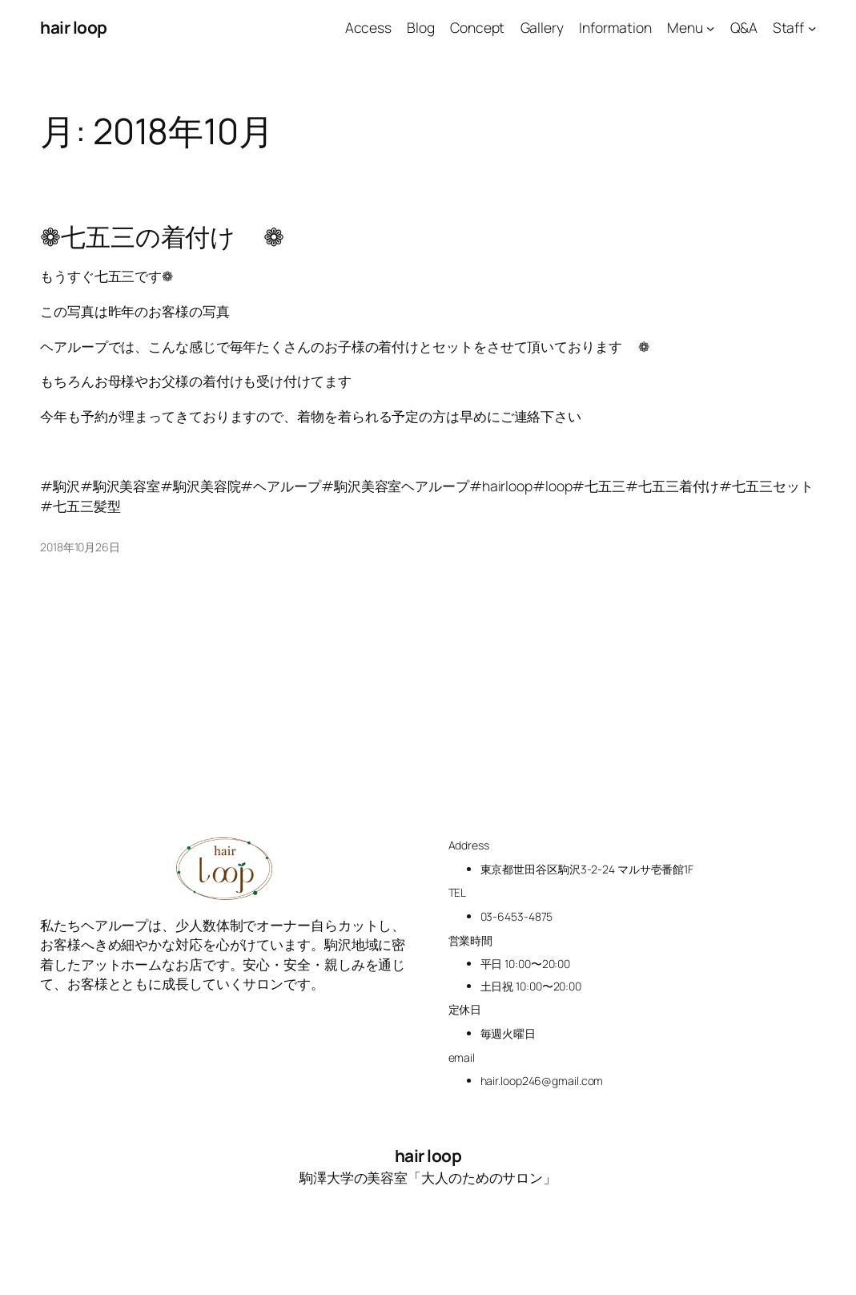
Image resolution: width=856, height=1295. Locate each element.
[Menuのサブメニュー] (710, 27)
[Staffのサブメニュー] (812, 27)
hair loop (73, 27)
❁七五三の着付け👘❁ (163, 237)
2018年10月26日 (80, 547)
